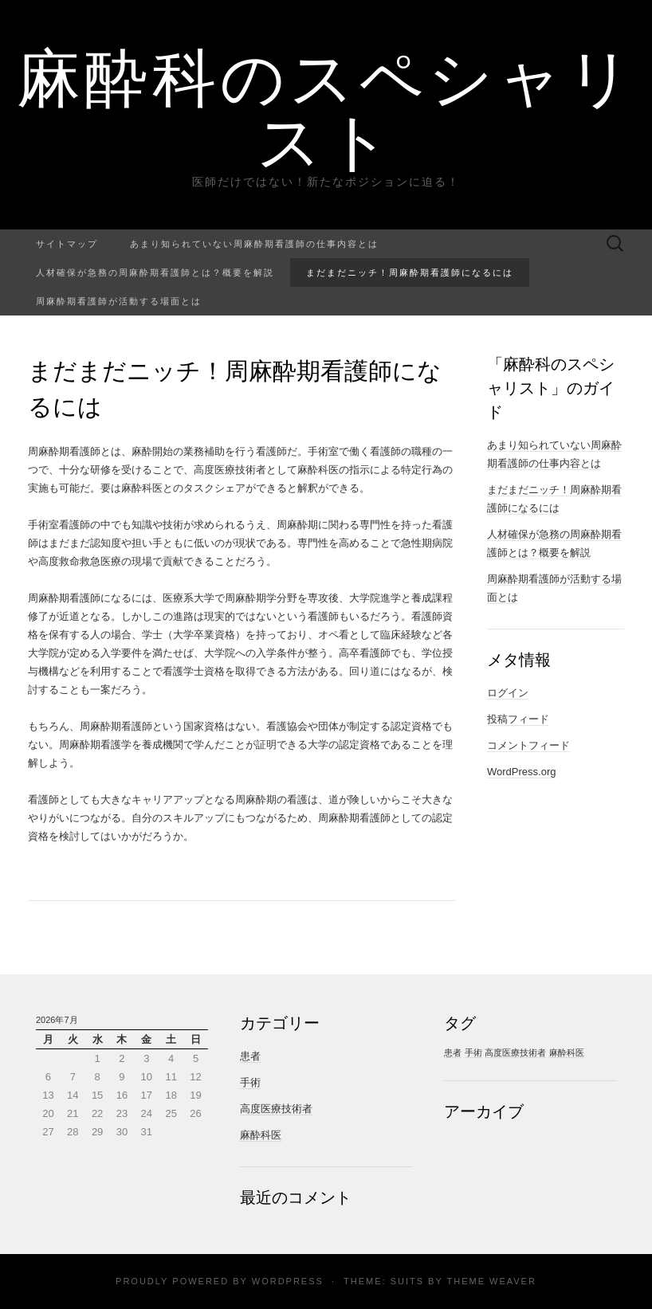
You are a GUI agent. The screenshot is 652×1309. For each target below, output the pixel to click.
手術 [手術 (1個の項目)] (473, 1052)
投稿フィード (518, 719)
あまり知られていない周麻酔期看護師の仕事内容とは (254, 243)
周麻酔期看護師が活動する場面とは (119, 301)
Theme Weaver (491, 1281)
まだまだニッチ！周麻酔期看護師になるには (409, 272)
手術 (250, 1082)
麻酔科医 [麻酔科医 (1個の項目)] (566, 1052)
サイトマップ (67, 243)
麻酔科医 (260, 1135)
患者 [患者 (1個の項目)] (453, 1052)
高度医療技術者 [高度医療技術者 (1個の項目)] (515, 1052)
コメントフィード (528, 745)
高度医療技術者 (276, 1109)
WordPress (288, 1281)
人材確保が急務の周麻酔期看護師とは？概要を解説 (155, 272)
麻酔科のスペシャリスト (326, 107)
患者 (250, 1056)
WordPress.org (521, 772)
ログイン (507, 693)
